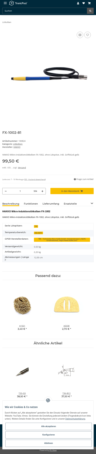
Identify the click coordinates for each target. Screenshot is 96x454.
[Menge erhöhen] (42, 191)
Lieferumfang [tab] (51, 203)
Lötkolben (18, 144)
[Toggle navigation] (5, 2)
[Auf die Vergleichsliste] (80, 35)
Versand (22, 167)
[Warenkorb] (89, 3)
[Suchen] (44, 11)
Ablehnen (48, 443)
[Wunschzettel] (83, 3)
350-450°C (38, 233)
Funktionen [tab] (31, 203)
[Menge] (20, 191)
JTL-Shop (53, 450)
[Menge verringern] (5, 191)
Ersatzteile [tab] (70, 203)
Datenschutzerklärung (75, 419)
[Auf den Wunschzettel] (87, 35)
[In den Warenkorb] (72, 191)
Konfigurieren (48, 435)
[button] (78, 3)
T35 (36, 226)
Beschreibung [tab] (10, 203)
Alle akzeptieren (48, 426)
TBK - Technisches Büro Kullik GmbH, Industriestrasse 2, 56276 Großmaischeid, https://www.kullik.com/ (62, 239)
